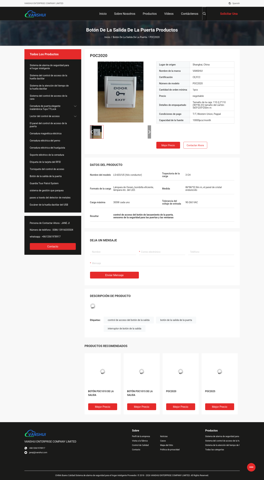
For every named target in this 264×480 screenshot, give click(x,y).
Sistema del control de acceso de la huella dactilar (48, 77)
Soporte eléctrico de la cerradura (47, 154)
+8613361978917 (51, 236)
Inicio (107, 37)
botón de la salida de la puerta (176, 320)
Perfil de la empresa (141, 436)
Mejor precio (168, 145)
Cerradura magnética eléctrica (46, 133)
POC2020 (171, 391)
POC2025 (210, 391)
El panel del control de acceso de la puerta (48, 125)
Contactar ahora (195, 145)
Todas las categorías (214, 449)
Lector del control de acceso (45, 116)
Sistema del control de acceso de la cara (48, 97)
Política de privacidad (169, 449)
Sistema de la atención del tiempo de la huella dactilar (49, 87)
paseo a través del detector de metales (50, 197)
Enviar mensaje (114, 275)
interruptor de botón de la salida (124, 328)
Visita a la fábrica (140, 441)
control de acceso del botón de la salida (129, 320)
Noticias (164, 436)
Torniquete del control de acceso (47, 169)
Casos (163, 441)
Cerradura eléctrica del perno (45, 140)
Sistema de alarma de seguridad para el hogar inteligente (49, 67)
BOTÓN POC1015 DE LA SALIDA (140, 393)
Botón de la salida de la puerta (130, 37)
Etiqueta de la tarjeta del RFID (45, 162)
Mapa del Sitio (166, 445)
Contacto (52, 246)
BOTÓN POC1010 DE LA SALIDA (101, 393)
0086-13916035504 (63, 229)
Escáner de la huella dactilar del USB (49, 204)
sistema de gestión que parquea (47, 190)
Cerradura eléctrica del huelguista (47, 147)
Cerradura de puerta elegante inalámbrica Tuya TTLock (45, 107)
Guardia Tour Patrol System (44, 183)
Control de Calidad (140, 445)
